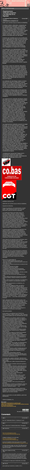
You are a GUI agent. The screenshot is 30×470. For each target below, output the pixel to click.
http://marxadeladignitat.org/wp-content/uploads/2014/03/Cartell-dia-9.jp (11, 433)
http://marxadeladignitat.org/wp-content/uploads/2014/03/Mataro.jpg (10, 439)
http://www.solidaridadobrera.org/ (8, 406)
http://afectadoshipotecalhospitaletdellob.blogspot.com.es (15, 443)
